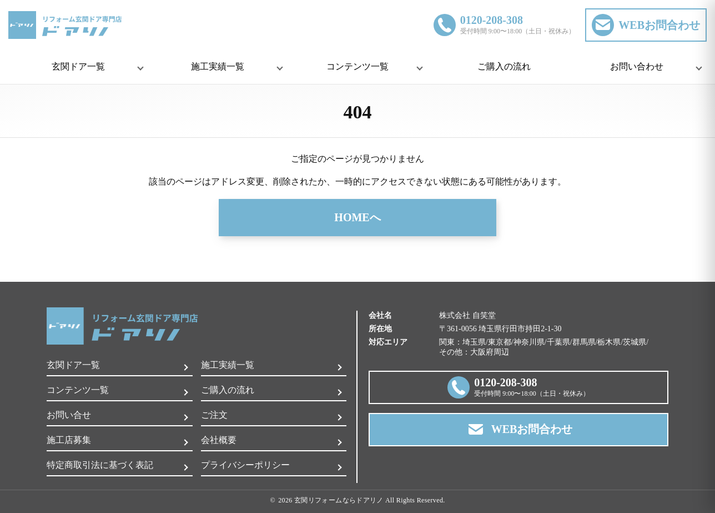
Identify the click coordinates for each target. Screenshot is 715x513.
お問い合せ (69, 415)
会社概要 (218, 440)
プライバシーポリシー (245, 465)
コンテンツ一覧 (78, 390)
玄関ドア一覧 (73, 365)
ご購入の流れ (504, 66)
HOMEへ (357, 217)
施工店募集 (69, 440)
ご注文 (214, 415)
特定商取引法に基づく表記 (100, 465)
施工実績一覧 (227, 365)
